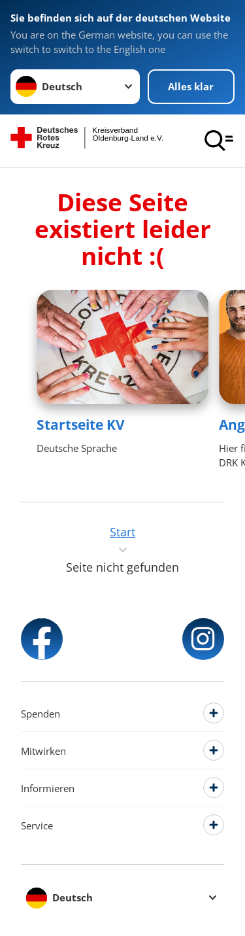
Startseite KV (81, 424)
